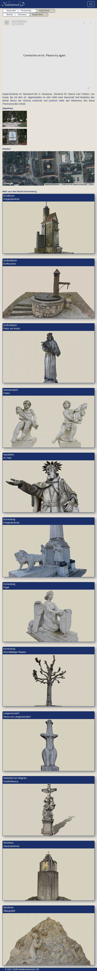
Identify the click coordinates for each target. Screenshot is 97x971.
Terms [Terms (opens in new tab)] (91, 184)
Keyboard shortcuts (52, 184)
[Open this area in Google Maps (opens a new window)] (8, 183)
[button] (48, 166)
